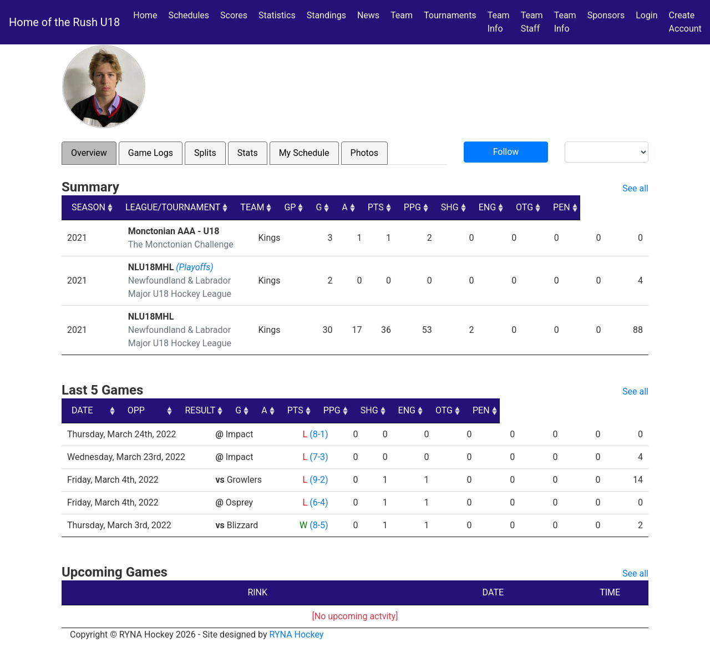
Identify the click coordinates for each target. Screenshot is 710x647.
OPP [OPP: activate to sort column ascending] (228, 410)
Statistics (279, 14)
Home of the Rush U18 (64, 22)
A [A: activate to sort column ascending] (411, 207)
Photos (365, 153)
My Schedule (304, 153)
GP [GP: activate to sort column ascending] (356, 207)
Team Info (499, 22)
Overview (89, 153)
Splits (205, 153)
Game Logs (150, 153)
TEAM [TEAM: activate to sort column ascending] (317, 207)
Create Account (685, 22)
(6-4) (319, 502)
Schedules (188, 15)
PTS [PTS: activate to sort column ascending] (442, 207)
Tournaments (450, 15)
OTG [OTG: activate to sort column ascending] (592, 207)
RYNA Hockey (297, 634)
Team (401, 15)
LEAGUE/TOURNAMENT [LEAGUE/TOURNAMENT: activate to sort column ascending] (172, 207)
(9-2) (319, 479)
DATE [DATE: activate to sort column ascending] (82, 410)
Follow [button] (506, 151)
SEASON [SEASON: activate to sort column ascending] (88, 207)
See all (635, 188)
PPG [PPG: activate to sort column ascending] (479, 207)
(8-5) (319, 525)
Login (646, 15)
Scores (236, 14)
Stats (247, 153)
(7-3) (319, 457)
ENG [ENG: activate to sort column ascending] (555, 207)
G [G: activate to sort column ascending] (385, 207)
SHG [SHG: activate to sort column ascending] (517, 207)
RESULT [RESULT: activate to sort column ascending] (308, 410)
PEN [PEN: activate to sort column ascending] (629, 207)
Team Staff (532, 22)
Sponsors (606, 15)
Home (145, 15)
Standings (326, 15)
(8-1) (319, 434)
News (368, 15)
